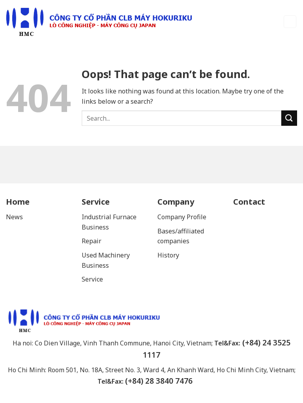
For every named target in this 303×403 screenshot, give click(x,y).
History (168, 255)
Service (96, 201)
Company (175, 201)
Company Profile (181, 217)
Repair (92, 241)
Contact (249, 201)
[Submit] (289, 118)
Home (18, 201)
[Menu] (290, 21)
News (14, 217)
